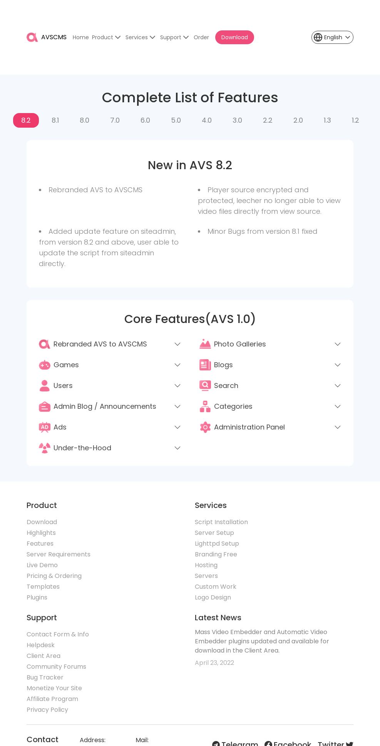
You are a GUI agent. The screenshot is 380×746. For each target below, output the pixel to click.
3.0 (237, 120)
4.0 (207, 120)
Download (234, 37)
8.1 (55, 120)
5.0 (176, 120)
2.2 (268, 120)
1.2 (355, 120)
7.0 (115, 120)
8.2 (26, 120)
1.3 (327, 120)
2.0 (298, 120)
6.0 (145, 120)
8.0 (84, 120)
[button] (332, 37)
